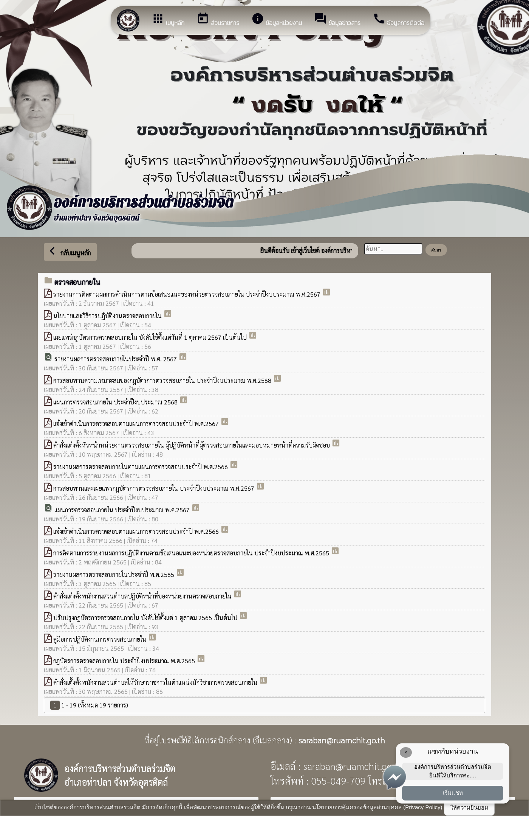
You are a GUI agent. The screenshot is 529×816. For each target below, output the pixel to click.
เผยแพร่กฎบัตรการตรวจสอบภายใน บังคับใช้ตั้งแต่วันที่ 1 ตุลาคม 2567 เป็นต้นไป (150, 337)
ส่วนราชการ (217, 19)
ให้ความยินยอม (469, 807)
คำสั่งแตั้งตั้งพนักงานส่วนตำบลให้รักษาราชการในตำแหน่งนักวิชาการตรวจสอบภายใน (156, 682)
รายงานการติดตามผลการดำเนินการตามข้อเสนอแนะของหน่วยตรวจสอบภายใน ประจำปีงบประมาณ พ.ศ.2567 (187, 294)
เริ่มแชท (453, 793)
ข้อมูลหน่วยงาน (276, 19)
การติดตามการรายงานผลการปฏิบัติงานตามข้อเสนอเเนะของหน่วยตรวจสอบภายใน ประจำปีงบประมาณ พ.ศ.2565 (192, 553)
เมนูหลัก (168, 19)
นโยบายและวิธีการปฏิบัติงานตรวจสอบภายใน (108, 316)
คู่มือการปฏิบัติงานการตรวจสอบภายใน (100, 639)
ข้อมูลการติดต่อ (398, 19)
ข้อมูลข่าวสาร (337, 19)
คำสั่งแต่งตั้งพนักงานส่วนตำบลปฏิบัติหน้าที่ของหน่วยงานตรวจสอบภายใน (143, 596)
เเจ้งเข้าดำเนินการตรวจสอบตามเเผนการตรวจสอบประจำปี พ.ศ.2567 (136, 423)
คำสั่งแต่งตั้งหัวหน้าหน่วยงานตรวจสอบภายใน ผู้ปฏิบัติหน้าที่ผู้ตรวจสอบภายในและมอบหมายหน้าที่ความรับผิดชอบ (192, 445)
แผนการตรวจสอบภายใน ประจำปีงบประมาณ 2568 (116, 402)
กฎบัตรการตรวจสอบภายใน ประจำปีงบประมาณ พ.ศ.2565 (124, 661)
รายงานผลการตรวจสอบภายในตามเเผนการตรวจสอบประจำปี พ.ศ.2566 (141, 467)
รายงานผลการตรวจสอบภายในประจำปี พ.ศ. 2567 (116, 359)
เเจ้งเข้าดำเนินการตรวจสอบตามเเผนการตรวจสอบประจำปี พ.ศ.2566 (136, 531)
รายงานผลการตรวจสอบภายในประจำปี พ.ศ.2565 (114, 574)
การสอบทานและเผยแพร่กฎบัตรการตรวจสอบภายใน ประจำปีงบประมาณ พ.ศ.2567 (154, 488)
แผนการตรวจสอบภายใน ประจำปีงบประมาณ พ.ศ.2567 (122, 510)
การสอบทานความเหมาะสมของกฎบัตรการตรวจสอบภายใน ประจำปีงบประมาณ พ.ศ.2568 (163, 380)
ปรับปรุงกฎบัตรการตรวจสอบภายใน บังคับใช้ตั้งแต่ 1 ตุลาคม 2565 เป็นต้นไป (146, 618)
